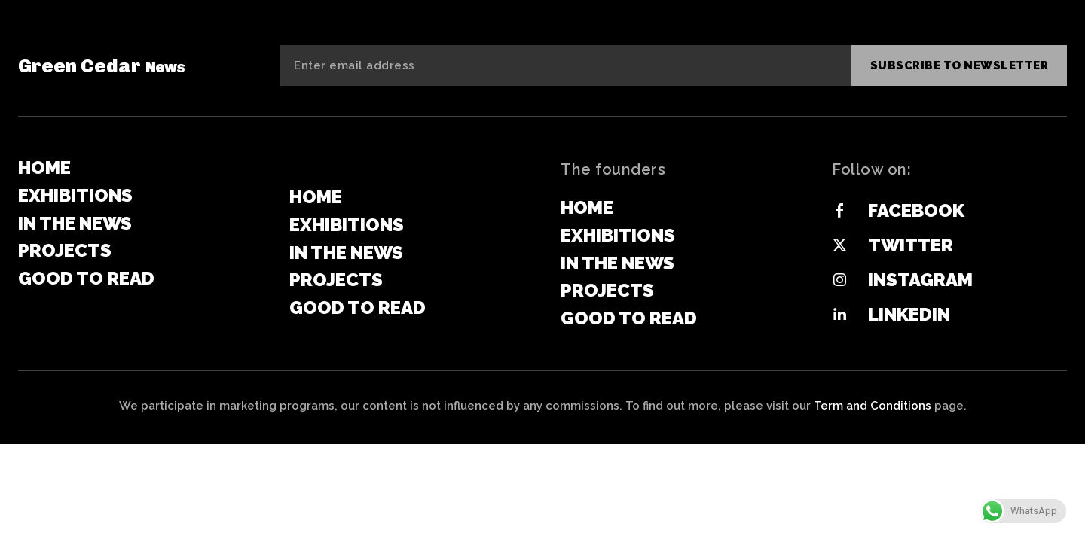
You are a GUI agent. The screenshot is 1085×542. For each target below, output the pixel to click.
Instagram (920, 280)
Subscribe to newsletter (959, 65)
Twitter (910, 245)
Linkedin (909, 314)
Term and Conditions (872, 406)
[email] (565, 65)
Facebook (916, 210)
